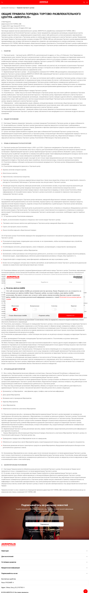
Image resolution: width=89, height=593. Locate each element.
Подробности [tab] (44, 282)
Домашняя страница (8, 8)
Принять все (70, 316)
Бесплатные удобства (8, 579)
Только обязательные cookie (18, 316)
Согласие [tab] (18, 282)
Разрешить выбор (44, 316)
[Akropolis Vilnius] (44, 2)
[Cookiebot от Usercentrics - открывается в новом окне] (76, 277)
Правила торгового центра (25, 8)
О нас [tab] (70, 282)
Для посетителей (7, 556)
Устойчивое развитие (8, 562)
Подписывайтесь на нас (9, 573)
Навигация (5, 551)
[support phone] (2, 2)
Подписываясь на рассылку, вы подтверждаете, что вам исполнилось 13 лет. (46, 530)
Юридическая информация (10, 568)
